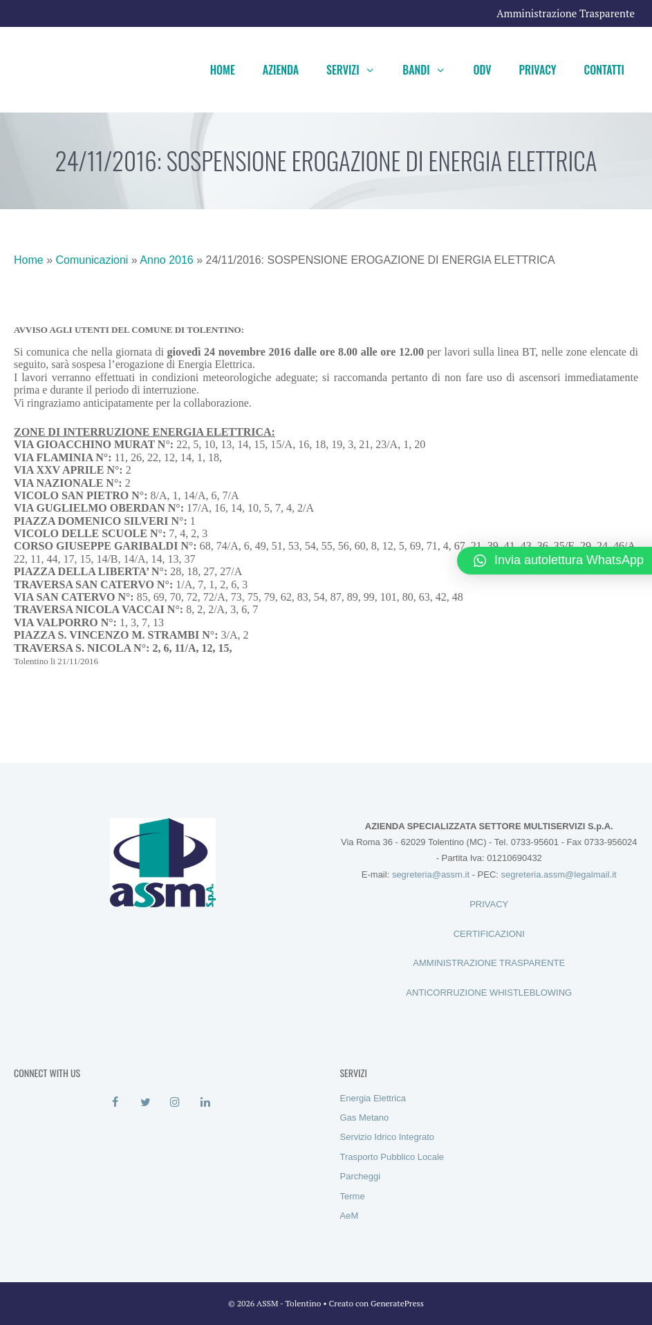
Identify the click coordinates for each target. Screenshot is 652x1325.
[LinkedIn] (205, 1102)
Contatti (604, 69)
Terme (352, 1196)
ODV (482, 69)
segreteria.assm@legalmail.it (559, 874)
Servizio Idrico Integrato (387, 1137)
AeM (349, 1215)
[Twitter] (145, 1102)
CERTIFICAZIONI (489, 934)
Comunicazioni (91, 260)
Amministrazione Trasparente (565, 13)
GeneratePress (397, 1303)
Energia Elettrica (373, 1098)
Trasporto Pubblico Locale (392, 1157)
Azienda (281, 69)
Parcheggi (360, 1176)
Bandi (430, 70)
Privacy (538, 69)
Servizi (357, 70)
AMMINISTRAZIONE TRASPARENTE (489, 963)
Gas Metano (364, 1117)
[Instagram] (175, 1102)
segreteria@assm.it (430, 874)
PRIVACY (488, 904)
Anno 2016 (166, 260)
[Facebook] (115, 1102)
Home (222, 69)
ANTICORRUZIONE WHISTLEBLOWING (489, 992)
